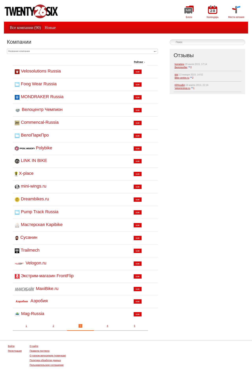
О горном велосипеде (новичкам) (48, 355)
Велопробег (181, 67)
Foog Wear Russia (39, 83)
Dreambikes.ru (35, 198)
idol (176, 74)
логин (238, 36)
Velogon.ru (36, 262)
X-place (26, 173)
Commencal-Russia (40, 122)
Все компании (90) (25, 27)
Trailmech (30, 250)
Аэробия (39, 300)
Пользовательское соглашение (47, 365)
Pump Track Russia (39, 211)
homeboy (179, 64)
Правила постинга (39, 351)
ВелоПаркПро (35, 135)
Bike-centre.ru (182, 77)
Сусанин (28, 237)
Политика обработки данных (45, 360)
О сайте (34, 346)
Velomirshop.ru (182, 88)
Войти (11, 346)
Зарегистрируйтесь (209, 36)
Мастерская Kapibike (42, 224)
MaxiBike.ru (47, 288)
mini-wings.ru (33, 186)
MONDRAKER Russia (42, 96)
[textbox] (82, 51)
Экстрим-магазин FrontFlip (47, 275)
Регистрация (15, 351)
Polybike (44, 147)
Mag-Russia (32, 313)
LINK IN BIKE (34, 160)
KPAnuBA (180, 85)
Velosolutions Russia (41, 71)
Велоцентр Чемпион (42, 109)
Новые (50, 27)
